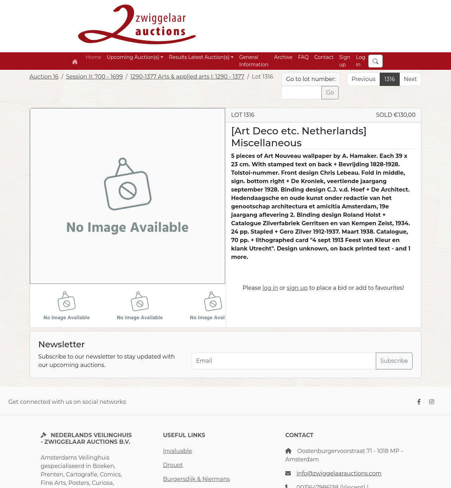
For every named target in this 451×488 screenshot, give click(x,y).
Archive (283, 57)
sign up (297, 288)
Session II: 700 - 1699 (94, 76)
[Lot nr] (301, 92)
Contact (324, 57)
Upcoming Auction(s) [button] (133, 57)
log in (270, 288)
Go (330, 92)
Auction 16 (44, 76)
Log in (360, 61)
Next (410, 79)
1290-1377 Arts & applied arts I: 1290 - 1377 (187, 76)
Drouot (173, 465)
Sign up (344, 61)
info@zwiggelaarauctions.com (338, 473)
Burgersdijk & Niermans (196, 479)
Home (93, 57)
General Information (253, 61)
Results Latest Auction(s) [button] (199, 57)
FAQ (303, 57)
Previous (363, 79)
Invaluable (177, 451)
